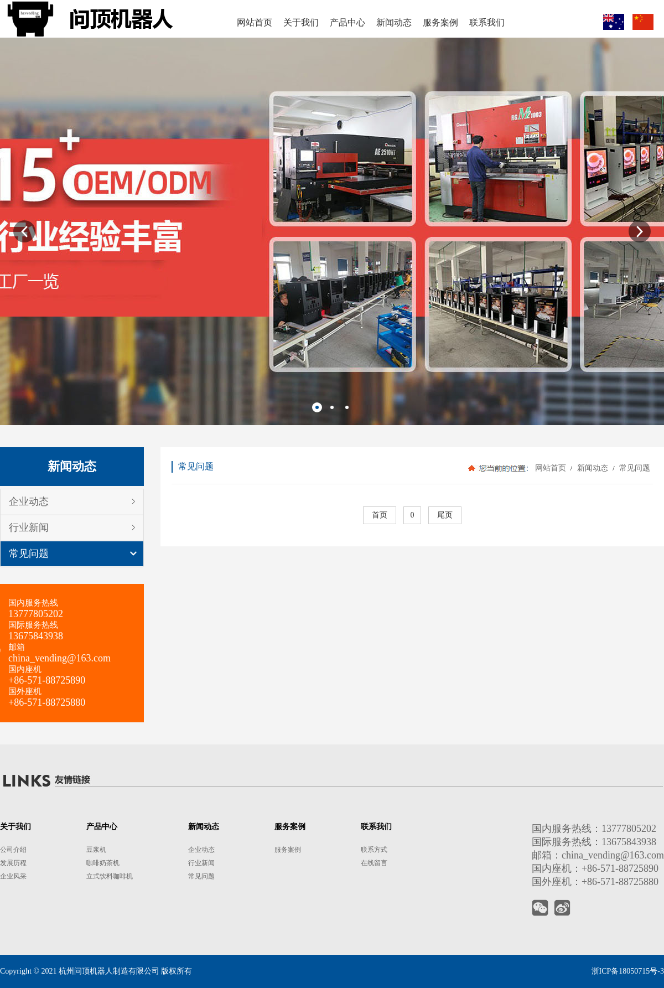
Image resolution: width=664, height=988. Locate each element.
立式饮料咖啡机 (109, 876)
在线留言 (374, 863)
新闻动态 (592, 468)
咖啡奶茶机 (103, 863)
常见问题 (29, 553)
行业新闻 (29, 527)
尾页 (445, 515)
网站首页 (550, 468)
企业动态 (29, 501)
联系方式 (374, 849)
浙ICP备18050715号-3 (628, 971)
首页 (379, 515)
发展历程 (13, 863)
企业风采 (13, 876)
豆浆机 (96, 849)
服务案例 (287, 849)
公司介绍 (13, 849)
